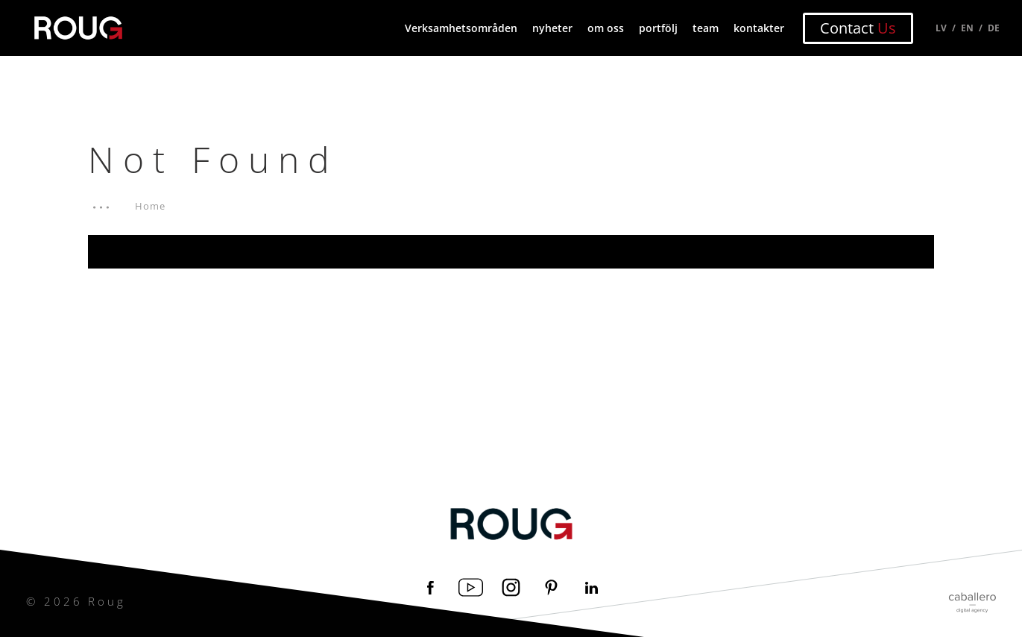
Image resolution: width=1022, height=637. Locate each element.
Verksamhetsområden (461, 28)
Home (150, 206)
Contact (858, 28)
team (706, 28)
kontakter (759, 28)
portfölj (658, 28)
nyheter (552, 28)
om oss (605, 28)
